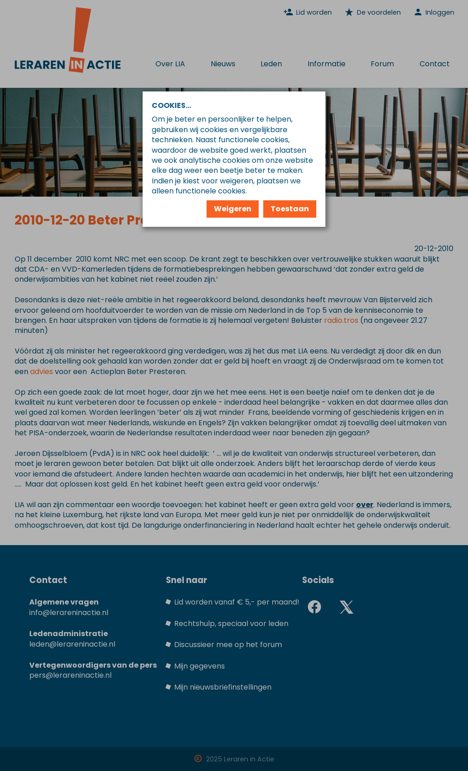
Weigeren (232, 208)
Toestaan (290, 208)
